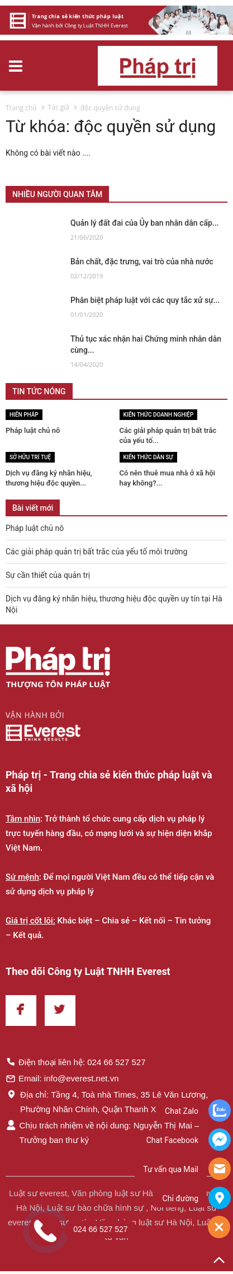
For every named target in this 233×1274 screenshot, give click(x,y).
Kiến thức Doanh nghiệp (158, 415)
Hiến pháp (24, 415)
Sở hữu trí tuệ (30, 457)
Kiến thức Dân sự (148, 457)
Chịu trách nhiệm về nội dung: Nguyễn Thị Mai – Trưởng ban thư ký (102, 1132)
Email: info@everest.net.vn (62, 1078)
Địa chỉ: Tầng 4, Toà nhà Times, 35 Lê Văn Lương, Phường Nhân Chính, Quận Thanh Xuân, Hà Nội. (107, 1101)
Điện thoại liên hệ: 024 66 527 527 (76, 1062)
